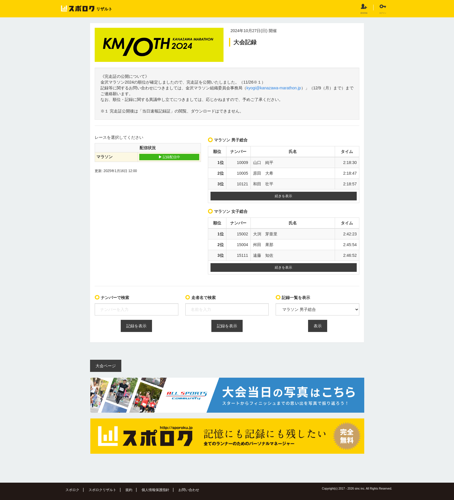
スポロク (72, 490)
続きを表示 (283, 196)
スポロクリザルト (102, 490)
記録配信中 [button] (169, 157)
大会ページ (106, 366)
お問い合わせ (188, 490)
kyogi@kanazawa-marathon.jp (273, 88)
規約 (128, 490)
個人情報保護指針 (155, 490)
